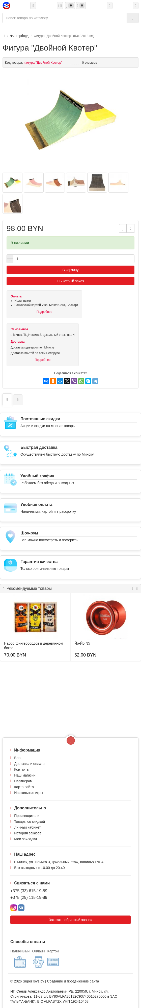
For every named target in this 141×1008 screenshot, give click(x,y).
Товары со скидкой (29, 821)
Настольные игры (28, 793)
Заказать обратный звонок (70, 920)
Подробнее (44, 312)
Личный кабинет (27, 827)
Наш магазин (25, 775)
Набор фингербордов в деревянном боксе (33, 645)
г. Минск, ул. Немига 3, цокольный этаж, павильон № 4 (58, 862)
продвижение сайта (83, 981)
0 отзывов (89, 62)
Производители (26, 816)
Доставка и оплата (29, 764)
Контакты (21, 769)
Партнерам (23, 781)
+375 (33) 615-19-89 (28, 891)
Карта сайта (24, 787)
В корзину (71, 270)
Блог (18, 758)
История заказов (27, 833)
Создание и (57, 981)
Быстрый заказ (70, 281)
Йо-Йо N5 (82, 643)
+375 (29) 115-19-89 (28, 897)
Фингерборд (19, 36)
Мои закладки (25, 839)
